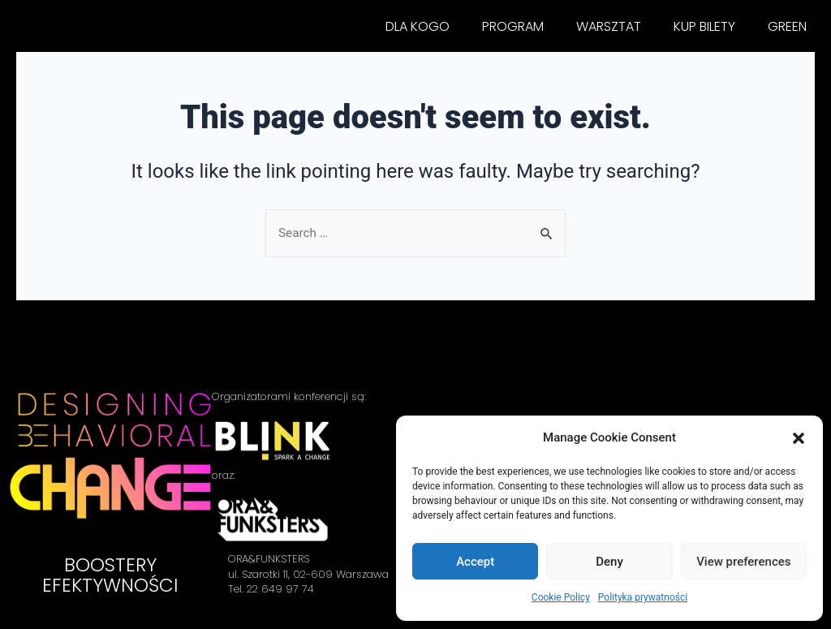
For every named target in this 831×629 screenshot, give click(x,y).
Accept (475, 561)
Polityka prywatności (642, 597)
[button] (798, 438)
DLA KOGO (417, 26)
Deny (609, 561)
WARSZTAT (608, 26)
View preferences (743, 561)
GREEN (787, 26)
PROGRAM (513, 26)
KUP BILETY (704, 26)
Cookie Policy (561, 597)
